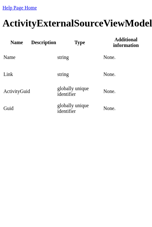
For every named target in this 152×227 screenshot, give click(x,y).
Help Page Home (20, 7)
